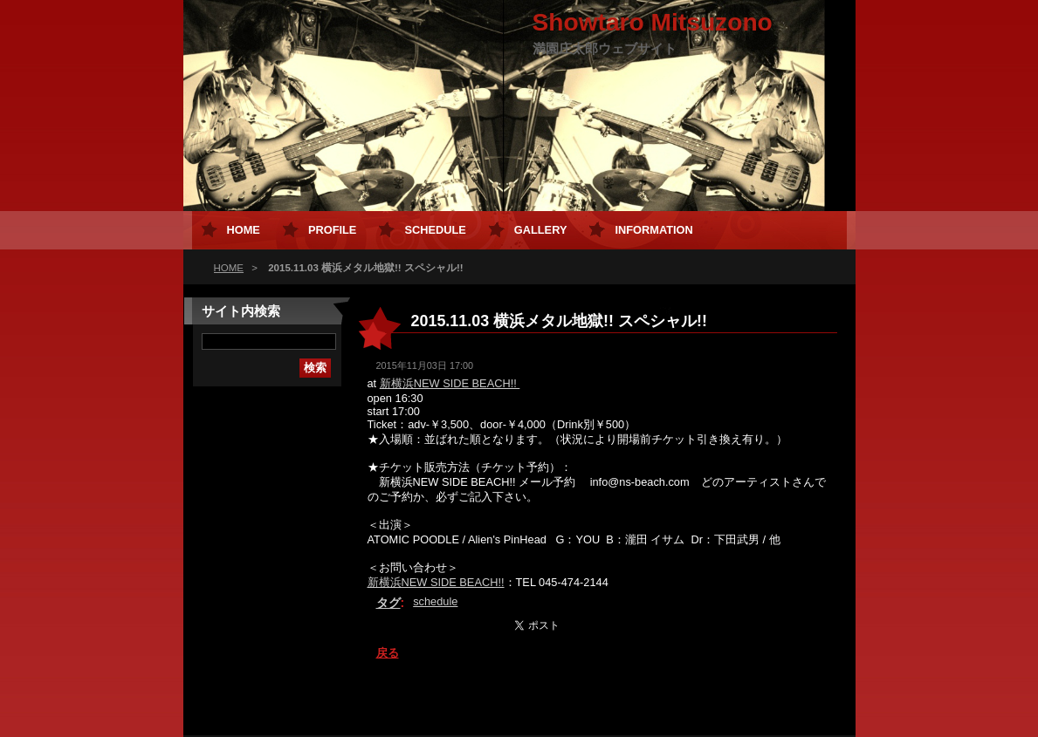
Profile (332, 229)
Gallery (540, 229)
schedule (435, 601)
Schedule (434, 229)
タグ (388, 603)
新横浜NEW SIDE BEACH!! (450, 383)
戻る (387, 652)
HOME (229, 268)
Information (653, 229)
